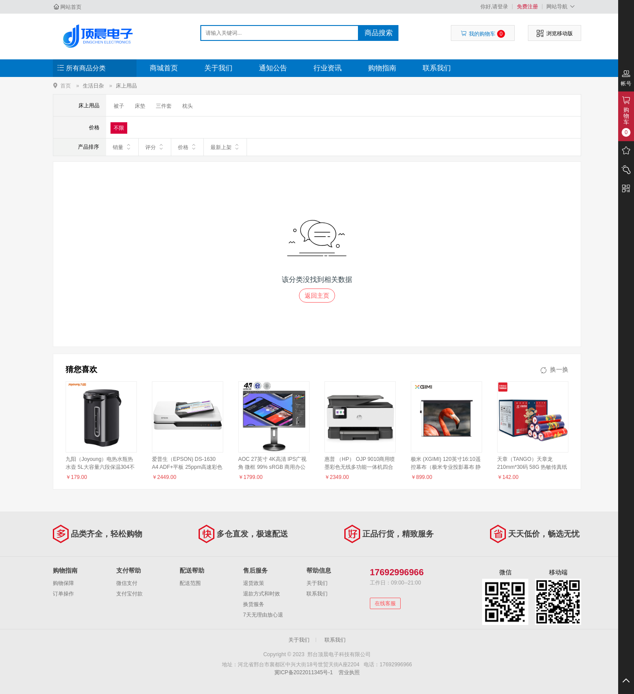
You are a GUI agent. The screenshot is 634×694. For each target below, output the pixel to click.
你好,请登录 (494, 7)
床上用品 (126, 86)
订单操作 (63, 594)
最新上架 (225, 147)
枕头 (187, 106)
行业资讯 (327, 68)
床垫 (140, 106)
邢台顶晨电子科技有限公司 (100, 36)
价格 (187, 147)
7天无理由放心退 (263, 615)
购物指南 (382, 68)
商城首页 (164, 68)
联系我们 (437, 68)
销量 (122, 147)
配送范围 (190, 583)
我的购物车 (483, 34)
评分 (154, 147)
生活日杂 (93, 86)
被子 (119, 106)
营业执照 (349, 672)
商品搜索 (379, 33)
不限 (119, 128)
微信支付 (126, 583)
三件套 (164, 106)
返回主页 (317, 295)
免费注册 (527, 7)
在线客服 (385, 603)
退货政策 (253, 583)
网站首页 (70, 7)
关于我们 (218, 68)
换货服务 (253, 604)
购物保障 (63, 583)
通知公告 (273, 68)
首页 (65, 85)
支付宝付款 (129, 594)
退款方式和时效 (261, 594)
